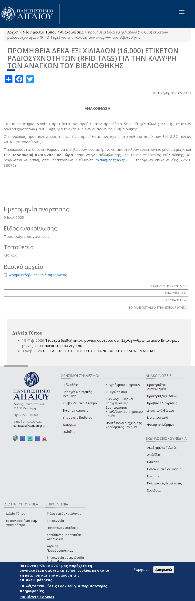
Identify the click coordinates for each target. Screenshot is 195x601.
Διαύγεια (69, 425)
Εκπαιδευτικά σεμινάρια (164, 469)
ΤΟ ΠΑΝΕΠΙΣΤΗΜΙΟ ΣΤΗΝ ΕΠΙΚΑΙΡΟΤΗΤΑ (157, 307)
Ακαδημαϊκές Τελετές (161, 448)
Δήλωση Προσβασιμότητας (60, 548)
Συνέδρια (154, 490)
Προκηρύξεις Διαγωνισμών (156, 387)
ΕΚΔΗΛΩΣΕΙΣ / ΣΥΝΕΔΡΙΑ (168, 286)
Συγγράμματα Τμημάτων (123, 385)
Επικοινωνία (55, 521)
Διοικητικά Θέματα (160, 410)
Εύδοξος (69, 432)
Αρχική (13, 32)
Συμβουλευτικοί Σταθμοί (80, 403)
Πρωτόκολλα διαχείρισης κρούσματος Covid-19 (124, 425)
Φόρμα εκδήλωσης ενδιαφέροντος (38, 274)
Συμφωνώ (141, 569)
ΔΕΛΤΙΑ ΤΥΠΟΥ (176, 300)
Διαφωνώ (163, 570)
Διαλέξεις (154, 455)
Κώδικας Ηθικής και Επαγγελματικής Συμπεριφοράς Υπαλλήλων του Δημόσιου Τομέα (124, 407)
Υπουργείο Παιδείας (77, 417)
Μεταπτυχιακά (157, 417)
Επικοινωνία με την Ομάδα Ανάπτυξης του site (65, 560)
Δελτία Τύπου (16, 514)
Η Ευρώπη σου (116, 392)
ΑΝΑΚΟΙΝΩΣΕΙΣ (175, 293)
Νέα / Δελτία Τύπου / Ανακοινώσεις (53, 32)
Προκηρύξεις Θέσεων (162, 396)
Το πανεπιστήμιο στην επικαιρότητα (21, 523)
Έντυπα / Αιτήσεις (75, 410)
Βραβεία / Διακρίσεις (162, 403)
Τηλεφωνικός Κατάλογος (64, 514)
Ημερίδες (153, 476)
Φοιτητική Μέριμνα (160, 425)
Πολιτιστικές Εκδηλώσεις (164, 483)
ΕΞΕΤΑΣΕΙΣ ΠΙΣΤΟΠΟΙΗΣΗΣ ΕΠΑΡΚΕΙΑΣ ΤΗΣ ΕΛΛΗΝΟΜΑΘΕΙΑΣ (99, 350)
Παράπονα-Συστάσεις (62, 528)
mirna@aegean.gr (112, 159)
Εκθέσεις (153, 462)
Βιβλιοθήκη (71, 385)
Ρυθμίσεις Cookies (37, 596)
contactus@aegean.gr (29, 425)
